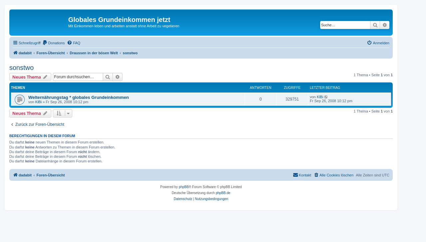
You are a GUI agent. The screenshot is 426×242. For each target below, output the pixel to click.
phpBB (184, 187)
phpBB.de (223, 193)
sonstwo (21, 67)
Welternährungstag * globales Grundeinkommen (78, 97)
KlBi (38, 102)
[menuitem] (53, 43)
